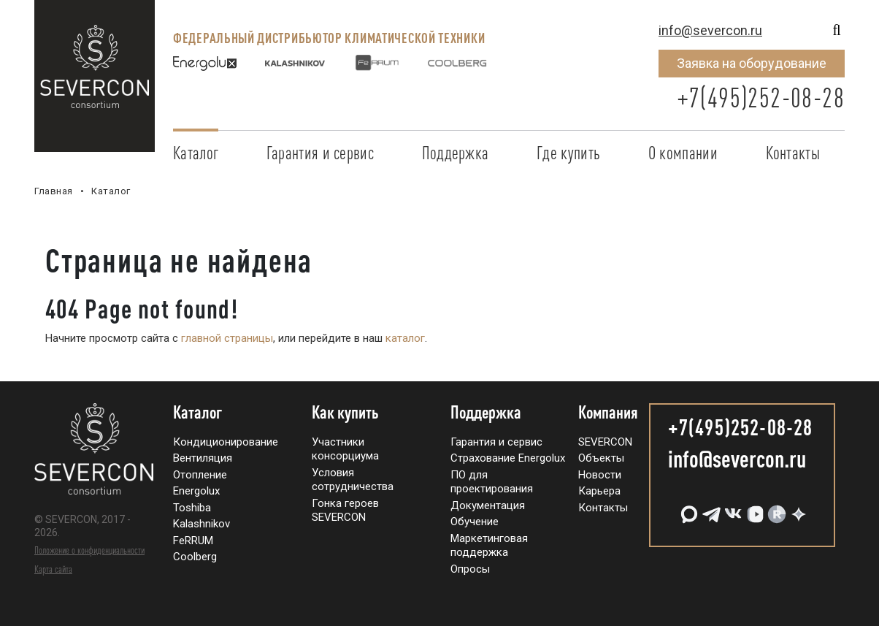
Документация (487, 505)
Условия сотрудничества (353, 480)
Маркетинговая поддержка (489, 546)
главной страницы (227, 338)
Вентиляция (202, 458)
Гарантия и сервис (320, 152)
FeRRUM (193, 540)
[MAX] (687, 508)
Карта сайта (53, 569)
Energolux (196, 490)
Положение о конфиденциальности (89, 550)
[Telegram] (709, 508)
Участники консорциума (345, 449)
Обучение (474, 521)
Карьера (599, 490)
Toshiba (192, 507)
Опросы (470, 569)
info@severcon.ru (710, 30)
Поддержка (455, 152)
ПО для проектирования (491, 482)
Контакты (793, 152)
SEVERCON (605, 441)
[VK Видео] (753, 508)
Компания (608, 412)
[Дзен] (797, 508)
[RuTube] (775, 508)
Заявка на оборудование (751, 63)
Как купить (345, 412)
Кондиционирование (225, 441)
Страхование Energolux (507, 458)
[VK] (731, 508)
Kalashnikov (201, 523)
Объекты (601, 458)
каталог (405, 338)
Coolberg (195, 556)
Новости (599, 474)
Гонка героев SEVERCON (345, 510)
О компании (683, 152)
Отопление (200, 474)
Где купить (568, 152)
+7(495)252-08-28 (761, 97)
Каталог (195, 152)
